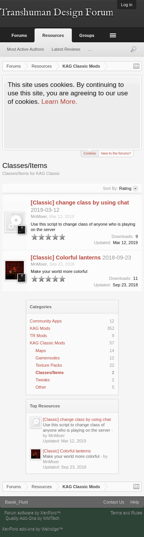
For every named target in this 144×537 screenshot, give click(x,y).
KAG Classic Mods (47, 343)
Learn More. (59, 101)
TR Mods (38, 335)
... (89, 49)
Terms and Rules (126, 512)
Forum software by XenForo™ (32, 512)
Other (41, 387)
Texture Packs (49, 365)
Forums (19, 35)
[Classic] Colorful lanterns (67, 451)
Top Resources (45, 406)
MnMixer (39, 216)
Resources (53, 35)
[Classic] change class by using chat (77, 419)
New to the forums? (116, 153)
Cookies (89, 152)
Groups (86, 35)
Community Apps (46, 321)
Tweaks (43, 379)
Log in (126, 4)
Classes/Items (50, 372)
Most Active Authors (25, 49)
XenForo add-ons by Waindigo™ (32, 528)
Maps (41, 350)
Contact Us (113, 502)
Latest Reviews (66, 49)
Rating (128, 188)
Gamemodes (48, 358)
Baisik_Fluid (16, 502)
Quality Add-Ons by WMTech (32, 517)
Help (134, 502)
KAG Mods (40, 328)
